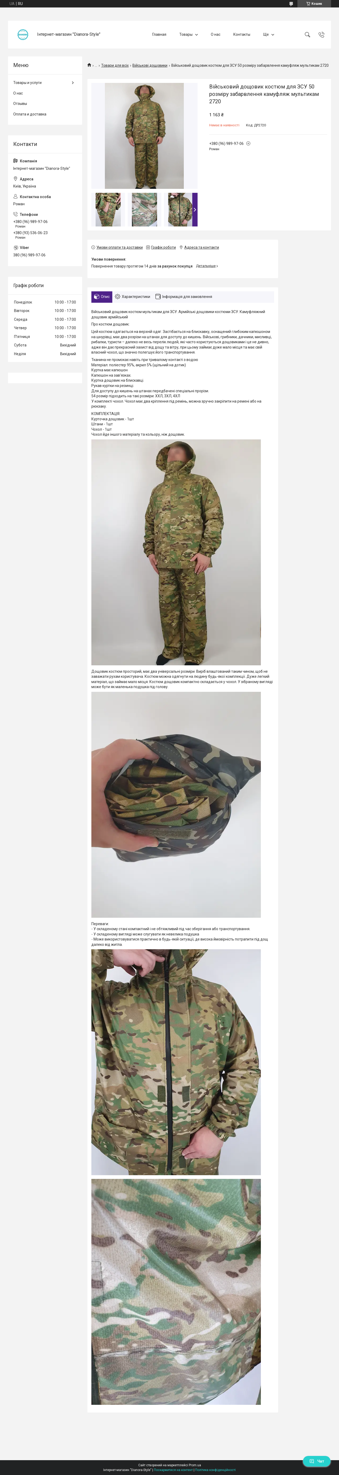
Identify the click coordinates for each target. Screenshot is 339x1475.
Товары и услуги (27, 83)
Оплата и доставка (29, 114)
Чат (316, 1461)
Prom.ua (195, 1465)
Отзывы (20, 103)
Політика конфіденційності (215, 1470)
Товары (186, 34)
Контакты (241, 34)
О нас (215, 34)
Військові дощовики (149, 65)
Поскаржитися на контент (173, 1470)
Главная (159, 34)
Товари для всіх (115, 65)
